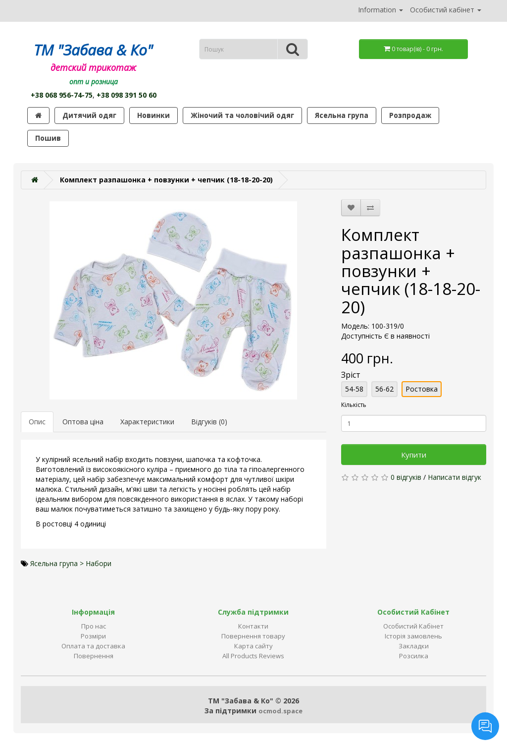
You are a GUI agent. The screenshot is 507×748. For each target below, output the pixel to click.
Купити (413, 455)
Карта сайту (253, 645)
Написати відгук (454, 477)
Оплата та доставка (93, 645)
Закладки (414, 645)
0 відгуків (406, 477)
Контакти (253, 626)
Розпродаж (410, 115)
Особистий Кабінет (413, 626)
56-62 (384, 389)
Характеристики (147, 421)
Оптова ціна (82, 421)
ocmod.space (280, 710)
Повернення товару (253, 636)
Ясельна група (341, 115)
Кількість (353, 405)
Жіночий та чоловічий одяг (242, 115)
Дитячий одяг (89, 115)
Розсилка (413, 655)
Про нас (93, 626)
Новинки (153, 115)
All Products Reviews (253, 655)
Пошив (48, 138)
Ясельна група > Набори (70, 563)
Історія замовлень (413, 636)
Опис (37, 421)
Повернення (93, 655)
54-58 (354, 389)
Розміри (93, 636)
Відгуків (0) (209, 421)
